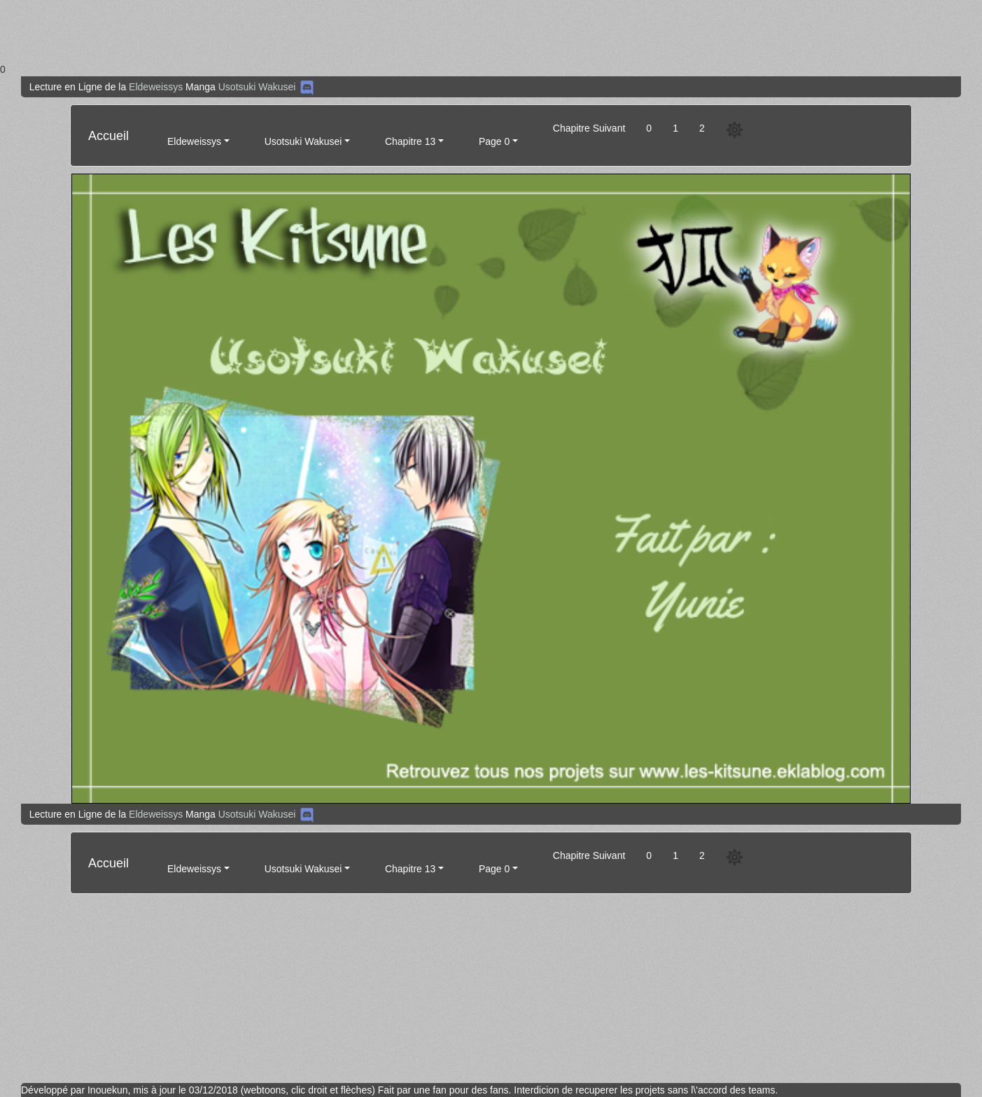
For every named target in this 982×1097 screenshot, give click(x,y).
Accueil (108, 136)
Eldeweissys (156, 86)
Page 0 (494, 141)
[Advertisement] (420, 31)
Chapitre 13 (410, 141)
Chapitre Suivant (589, 128)
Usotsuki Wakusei (257, 86)
